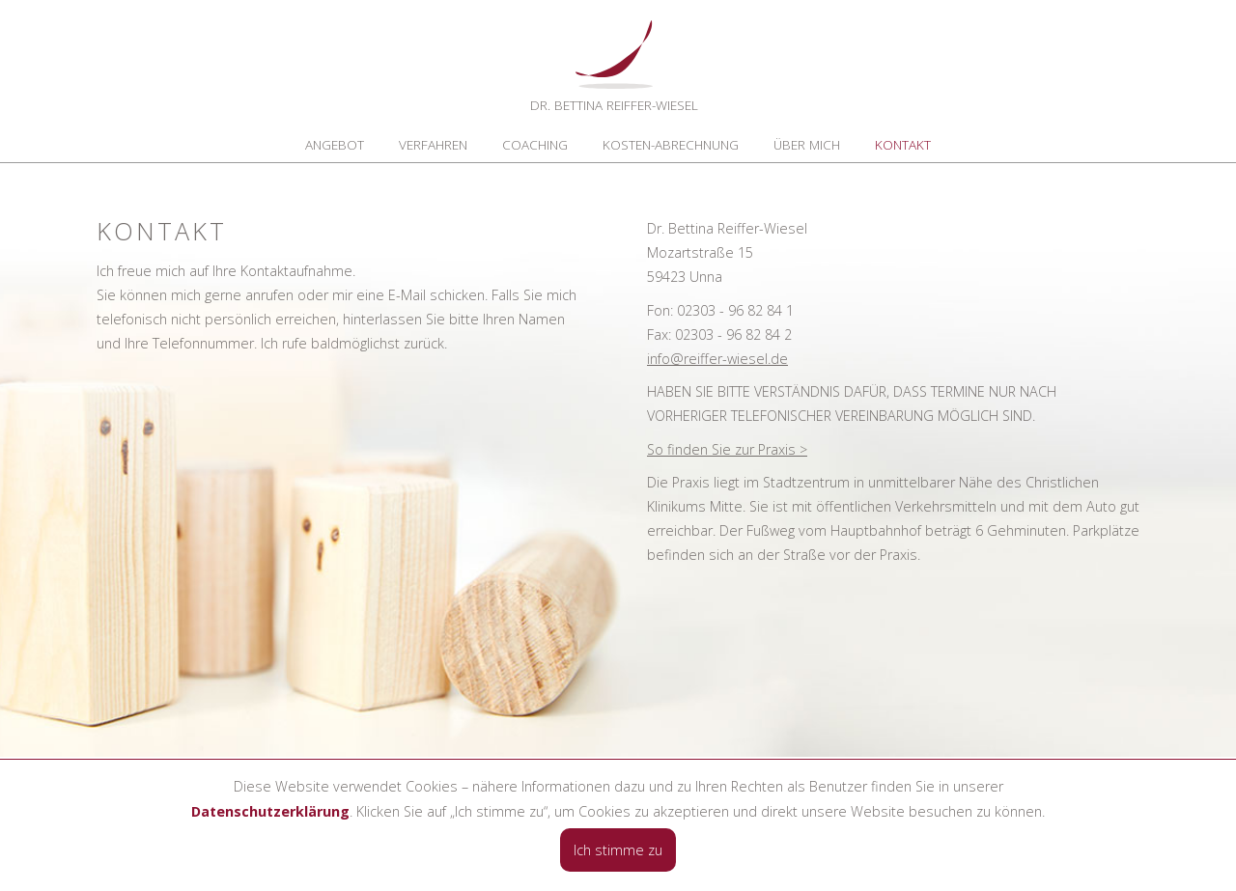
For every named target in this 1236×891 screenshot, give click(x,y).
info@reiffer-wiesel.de (717, 358)
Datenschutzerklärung (270, 811)
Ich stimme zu (618, 850)
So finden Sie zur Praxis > (727, 449)
